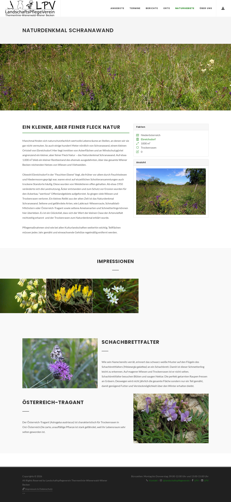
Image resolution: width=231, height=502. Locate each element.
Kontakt (153, 480)
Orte (166, 8)
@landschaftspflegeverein (176, 480)
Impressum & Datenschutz (37, 489)
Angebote (117, 8)
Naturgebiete (184, 8)
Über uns (206, 8)
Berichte (152, 8)
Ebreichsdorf (148, 139)
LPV (196, 480)
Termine (135, 8)
